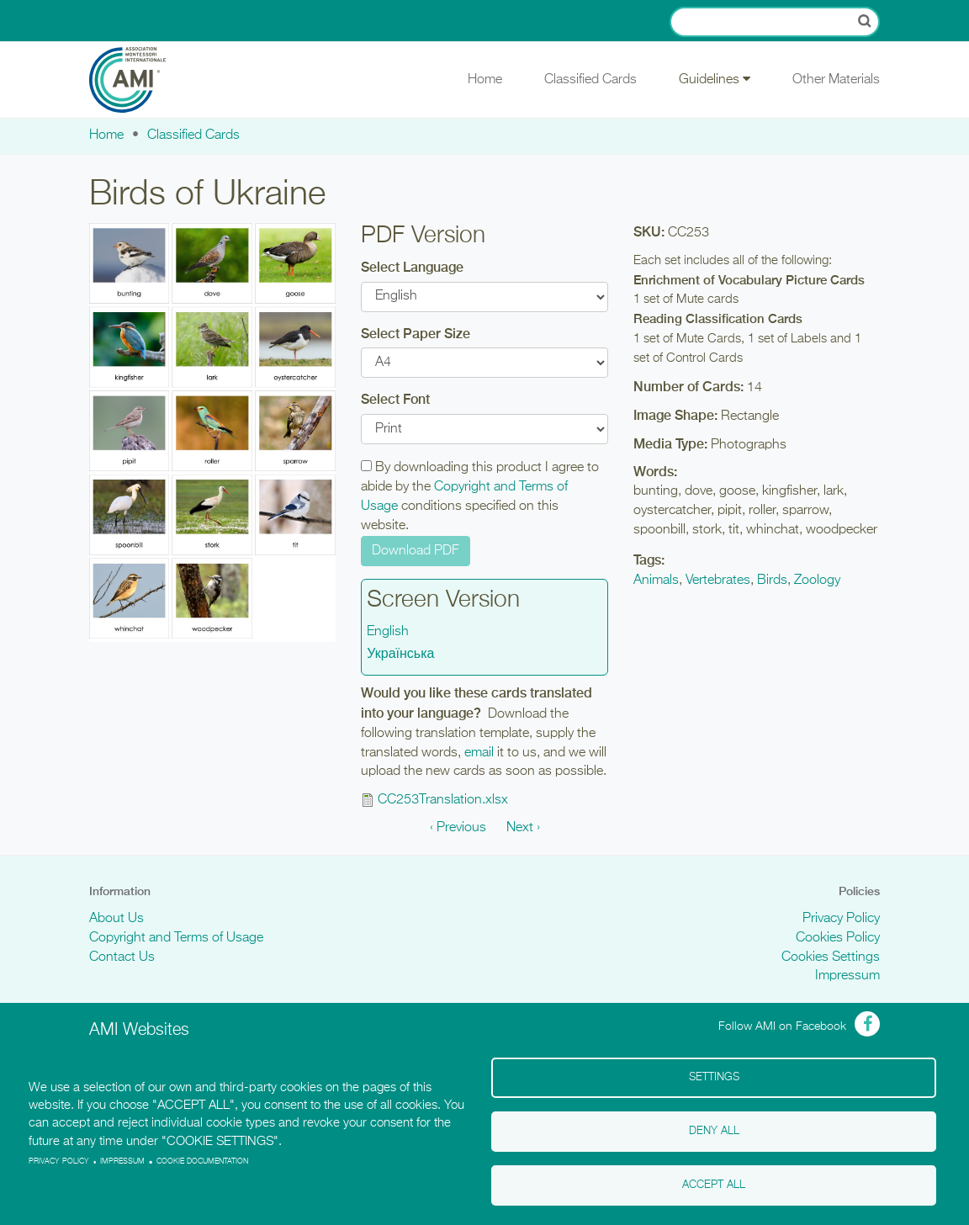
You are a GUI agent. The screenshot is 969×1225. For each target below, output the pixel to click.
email (479, 753)
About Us (116, 918)
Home (485, 80)
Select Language (412, 267)
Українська (400, 654)
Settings (714, 1077)
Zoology (817, 580)
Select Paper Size (415, 334)
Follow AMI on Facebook (782, 1026)
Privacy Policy (841, 918)
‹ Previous (458, 828)
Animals (656, 580)
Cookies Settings (830, 957)
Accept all (713, 1185)
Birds (772, 580)
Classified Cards (590, 80)
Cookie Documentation (202, 1161)
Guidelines (714, 79)
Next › (523, 828)
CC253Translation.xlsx (443, 800)
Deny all (714, 1131)
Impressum (847, 976)
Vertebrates (718, 580)
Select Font (395, 399)
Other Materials (836, 80)
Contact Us (122, 957)
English (388, 632)
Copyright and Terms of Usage (176, 938)
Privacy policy (59, 1161)
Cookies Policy (838, 938)
